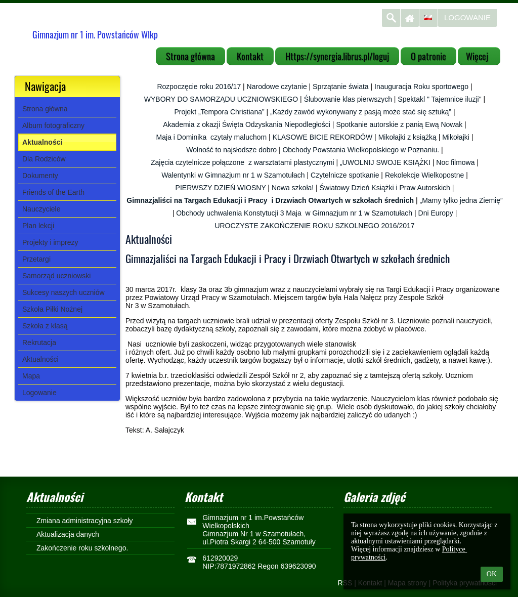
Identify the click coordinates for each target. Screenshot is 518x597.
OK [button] (492, 574)
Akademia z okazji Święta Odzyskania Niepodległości (246, 124)
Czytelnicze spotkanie (345, 175)
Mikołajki (455, 137)
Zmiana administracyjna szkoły (84, 521)
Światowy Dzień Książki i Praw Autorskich (385, 188)
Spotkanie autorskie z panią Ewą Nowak (399, 124)
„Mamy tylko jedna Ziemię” (461, 200)
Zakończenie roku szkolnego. (82, 548)
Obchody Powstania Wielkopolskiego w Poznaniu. (360, 150)
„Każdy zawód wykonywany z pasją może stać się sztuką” (360, 112)
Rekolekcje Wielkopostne (424, 175)
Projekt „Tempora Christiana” (219, 112)
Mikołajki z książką (407, 137)
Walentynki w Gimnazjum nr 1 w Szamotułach (233, 175)
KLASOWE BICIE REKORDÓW (323, 137)
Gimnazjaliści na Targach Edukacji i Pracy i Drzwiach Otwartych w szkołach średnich (270, 200)
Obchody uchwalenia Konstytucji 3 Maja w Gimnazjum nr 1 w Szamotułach (294, 213)
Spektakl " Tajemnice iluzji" (439, 99)
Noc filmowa (455, 162)
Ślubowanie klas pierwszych (348, 99)
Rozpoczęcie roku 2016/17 (199, 86)
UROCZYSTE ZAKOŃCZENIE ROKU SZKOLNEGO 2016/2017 (314, 226)
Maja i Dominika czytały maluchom (211, 137)
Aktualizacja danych (67, 534)
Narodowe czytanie (277, 86)
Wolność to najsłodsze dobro (231, 150)
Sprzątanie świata (341, 86)
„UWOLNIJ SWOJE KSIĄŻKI (385, 162)
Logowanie (467, 17)
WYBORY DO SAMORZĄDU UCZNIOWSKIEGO (221, 99)
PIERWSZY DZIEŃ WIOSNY (221, 188)
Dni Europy (435, 213)
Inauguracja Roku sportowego (421, 86)
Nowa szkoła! (293, 188)
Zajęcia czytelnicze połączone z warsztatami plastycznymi (242, 162)
